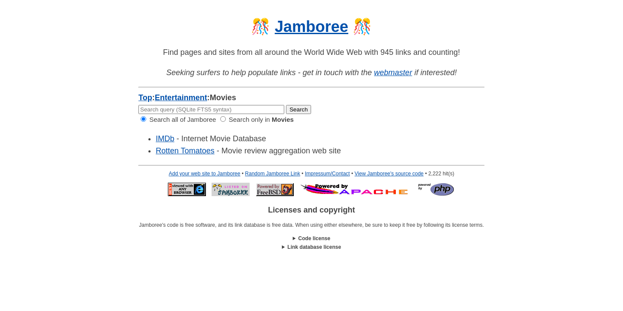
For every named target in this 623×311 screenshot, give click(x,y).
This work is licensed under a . (311, 247)
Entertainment (181, 97)
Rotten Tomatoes (185, 150)
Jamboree (311, 26)
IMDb (165, 138)
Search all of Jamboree (178, 119)
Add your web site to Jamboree (204, 174)
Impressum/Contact (327, 174)
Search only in (257, 119)
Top (145, 97)
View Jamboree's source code (389, 174)
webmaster (393, 72)
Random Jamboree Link (272, 174)
